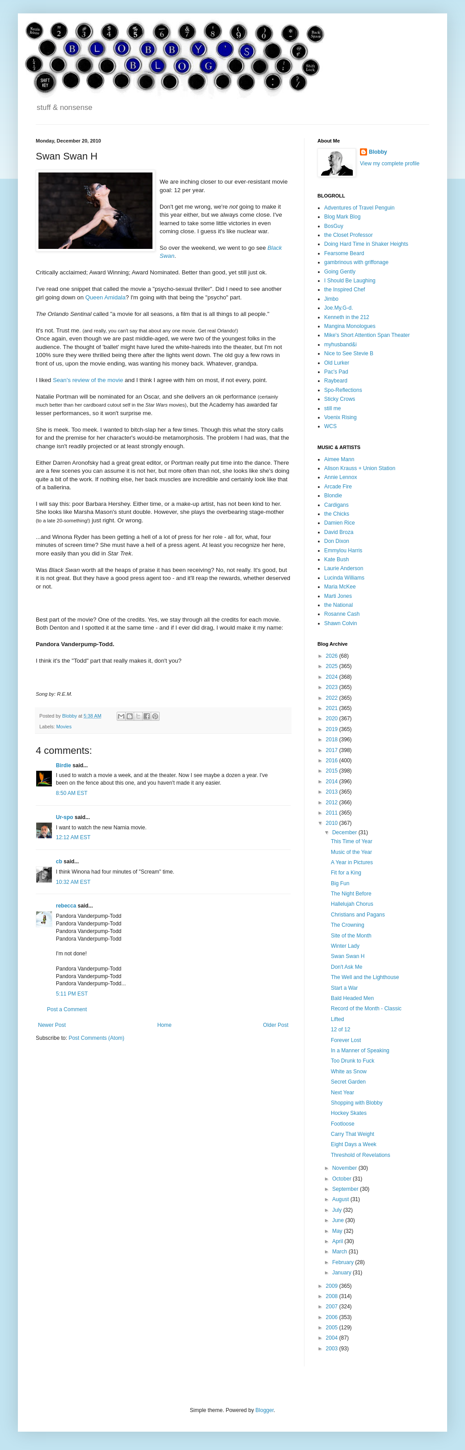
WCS (330, 426)
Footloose (343, 1124)
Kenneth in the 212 (346, 317)
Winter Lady (345, 946)
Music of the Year (351, 852)
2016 (332, 760)
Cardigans (336, 505)
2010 (332, 823)
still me (332, 408)
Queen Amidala (105, 297)
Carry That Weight (352, 1134)
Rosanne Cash (341, 614)
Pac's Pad (336, 372)
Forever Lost (346, 1040)
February (343, 1262)
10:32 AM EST (73, 882)
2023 (332, 687)
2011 (332, 813)
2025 (332, 666)
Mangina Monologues (350, 326)
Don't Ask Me (346, 967)
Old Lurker (336, 363)
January (342, 1272)
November (345, 1168)
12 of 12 (340, 1029)
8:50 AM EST (72, 793)
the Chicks (336, 514)
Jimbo (331, 299)
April (338, 1241)
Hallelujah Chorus (352, 904)
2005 (332, 1327)
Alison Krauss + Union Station (359, 468)
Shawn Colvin (340, 623)
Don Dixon (336, 541)
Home (164, 1025)
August (341, 1199)
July (337, 1210)
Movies (64, 726)
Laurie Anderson (343, 568)
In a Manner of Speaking (360, 1050)
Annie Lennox (340, 477)
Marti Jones (338, 596)
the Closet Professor (348, 235)
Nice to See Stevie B (348, 353)
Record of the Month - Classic (366, 1008)
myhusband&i (340, 344)
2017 (332, 750)
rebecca (66, 906)
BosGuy (333, 226)
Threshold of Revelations (360, 1155)
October (342, 1179)
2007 (332, 1306)
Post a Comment (67, 1009)
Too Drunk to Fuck (352, 1061)
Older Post (275, 1025)
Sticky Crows (339, 399)
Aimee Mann (339, 459)
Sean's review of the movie (88, 380)
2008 (332, 1296)
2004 (332, 1338)
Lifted (337, 1019)
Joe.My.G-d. (338, 308)
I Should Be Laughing (350, 280)
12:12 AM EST (73, 837)
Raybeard (335, 381)
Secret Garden (348, 1082)
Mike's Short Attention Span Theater (367, 335)
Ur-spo (64, 817)
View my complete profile (389, 163)
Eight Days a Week (353, 1144)
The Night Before (351, 894)
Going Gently (339, 272)
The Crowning (347, 925)
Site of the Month (351, 936)
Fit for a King (346, 873)
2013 (332, 792)
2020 (332, 718)
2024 (332, 677)
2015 (332, 771)
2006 (332, 1317)
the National (338, 605)
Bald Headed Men (352, 998)
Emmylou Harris (343, 550)
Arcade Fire (338, 486)
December (345, 832)
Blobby (378, 152)
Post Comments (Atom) (96, 1038)
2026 (332, 656)
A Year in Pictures (352, 862)
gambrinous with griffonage (356, 262)
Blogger (264, 1410)
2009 (332, 1286)
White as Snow (349, 1071)
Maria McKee (340, 587)
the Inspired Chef (344, 289)
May (338, 1231)
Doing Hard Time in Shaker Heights (366, 244)
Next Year (342, 1092)
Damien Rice (339, 523)
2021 (332, 708)
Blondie (333, 495)
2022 (332, 698)
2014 (332, 781)
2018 (332, 739)
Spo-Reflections (343, 390)
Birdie (63, 765)
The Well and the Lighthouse (365, 977)
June (338, 1220)
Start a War (344, 988)
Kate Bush (336, 559)
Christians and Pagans (358, 915)
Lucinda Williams (344, 578)
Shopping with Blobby (356, 1103)
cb (59, 861)
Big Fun (340, 883)
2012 (332, 802)
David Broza (338, 532)
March (340, 1251)
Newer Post (52, 1025)
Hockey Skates (349, 1113)
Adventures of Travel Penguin (359, 208)
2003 (332, 1348)
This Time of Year (351, 841)
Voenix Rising (340, 417)
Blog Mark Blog (342, 217)
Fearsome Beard (344, 253)
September (346, 1189)
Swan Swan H (347, 956)
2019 (332, 729)
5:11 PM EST (72, 994)
